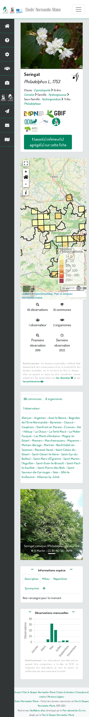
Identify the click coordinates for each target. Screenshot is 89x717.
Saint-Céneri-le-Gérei (45, 454)
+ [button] (26, 172)
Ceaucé (68, 422)
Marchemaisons (55, 440)
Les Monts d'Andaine (47, 436)
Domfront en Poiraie (49, 427)
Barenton (55, 422)
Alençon (27, 418)
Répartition (60, 579)
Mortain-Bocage (31, 445)
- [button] (26, 184)
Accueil (17, 692)
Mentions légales (56, 696)
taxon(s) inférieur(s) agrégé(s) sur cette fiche (48, 142)
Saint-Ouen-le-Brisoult (50, 463)
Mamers (37, 440)
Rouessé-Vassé (44, 450)
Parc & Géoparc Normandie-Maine (39, 692)
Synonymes (32, 588)
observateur (31, 408)
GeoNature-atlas (37, 710)
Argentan (40, 418)
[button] (26, 178)
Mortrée (49, 445)
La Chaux (40, 431)
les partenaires (33, 381)
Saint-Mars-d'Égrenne (47, 459)
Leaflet (25, 293)
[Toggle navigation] (78, 9)
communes (32, 399)
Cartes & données (65, 692)
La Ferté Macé (57, 431)
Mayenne (73, 440)
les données (64, 377)
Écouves (69, 427)
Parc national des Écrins (73, 710)
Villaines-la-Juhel (48, 477)
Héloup (27, 431)
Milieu (46, 579)
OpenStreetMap (43, 293)
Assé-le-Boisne (57, 418)
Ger (79, 427)
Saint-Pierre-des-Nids (51, 467)
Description (31, 579)
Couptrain (28, 427)
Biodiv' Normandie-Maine (43, 9)
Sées (55, 472)
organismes (53, 399)
